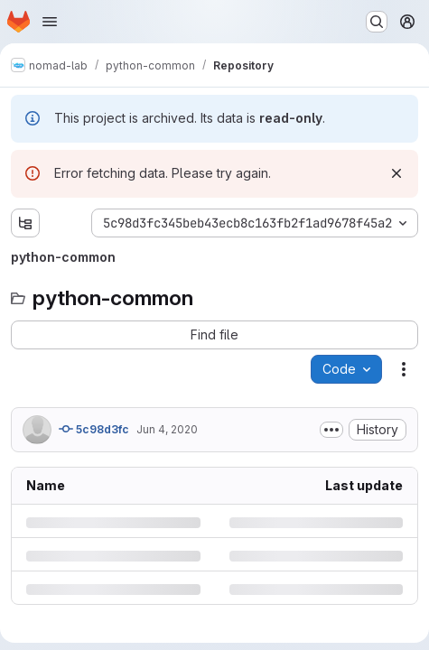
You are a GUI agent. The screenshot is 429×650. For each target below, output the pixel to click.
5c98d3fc (94, 429)
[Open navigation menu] (49, 21)
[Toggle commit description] (331, 430)
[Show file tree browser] (25, 223)
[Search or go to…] (376, 21)
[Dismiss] (396, 173)
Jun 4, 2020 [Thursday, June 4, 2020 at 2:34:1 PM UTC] (167, 429)
